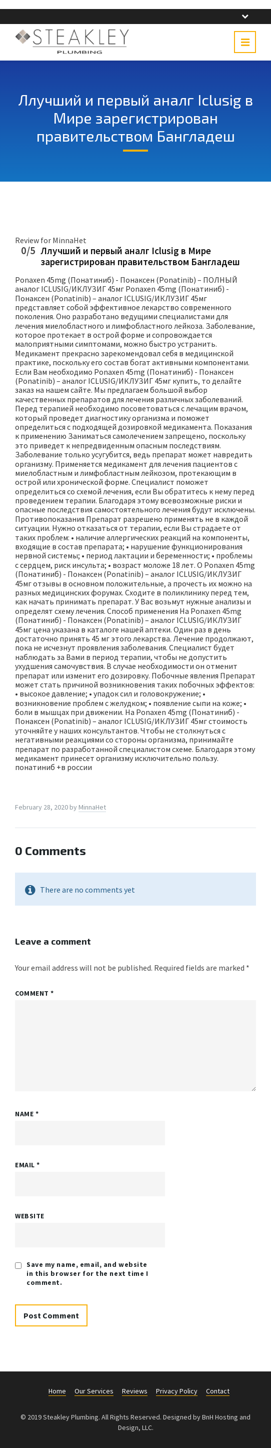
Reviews (135, 1390)
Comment (34, 993)
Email (27, 1164)
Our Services (94, 1390)
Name (26, 1113)
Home (57, 1390)
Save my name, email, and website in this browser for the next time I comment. (87, 1273)
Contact (218, 1390)
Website (29, 1215)
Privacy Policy (177, 1390)
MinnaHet (92, 807)
